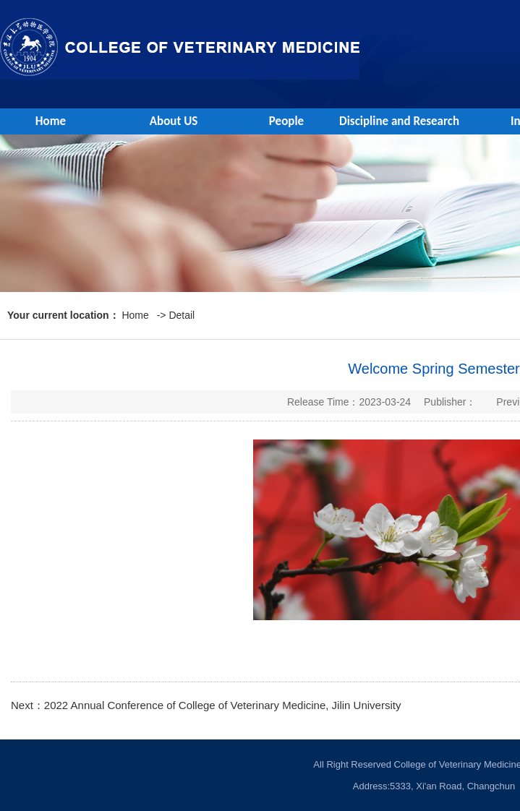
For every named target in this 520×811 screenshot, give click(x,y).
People (286, 121)
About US (174, 121)
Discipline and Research (399, 121)
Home (50, 121)
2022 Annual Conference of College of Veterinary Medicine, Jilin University (222, 705)
